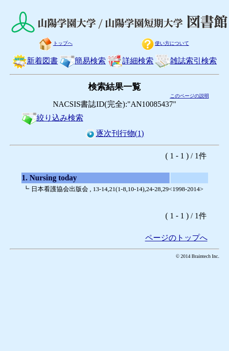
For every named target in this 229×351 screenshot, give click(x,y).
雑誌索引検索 (186, 61)
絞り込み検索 (52, 118)
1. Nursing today (49, 178)
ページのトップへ (176, 238)
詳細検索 (130, 61)
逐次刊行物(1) (114, 133)
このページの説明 (189, 95)
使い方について (164, 43)
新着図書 (35, 61)
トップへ (55, 43)
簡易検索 (83, 61)
